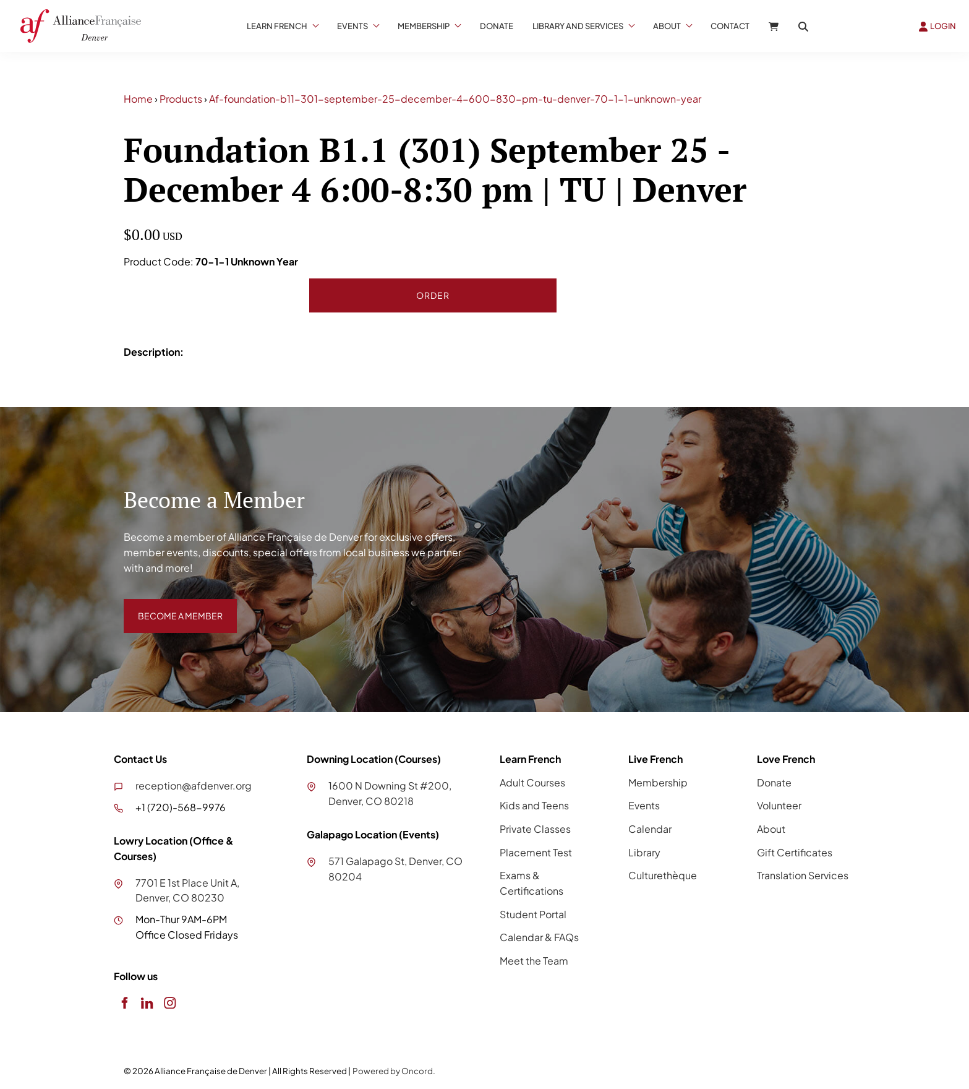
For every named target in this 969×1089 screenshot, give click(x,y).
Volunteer (779, 805)
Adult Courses (532, 782)
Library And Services (577, 26)
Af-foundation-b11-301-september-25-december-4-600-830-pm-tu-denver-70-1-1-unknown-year (455, 98)
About (667, 26)
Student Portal (533, 914)
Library (644, 852)
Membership (424, 26)
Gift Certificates (794, 852)
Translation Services (802, 875)
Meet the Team (534, 960)
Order (433, 295)
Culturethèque (662, 875)
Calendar (650, 828)
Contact (730, 26)
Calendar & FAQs (539, 937)
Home (138, 98)
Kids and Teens (534, 805)
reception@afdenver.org (193, 785)
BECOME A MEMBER (171, 606)
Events (352, 26)
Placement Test (536, 852)
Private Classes (535, 828)
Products (181, 98)
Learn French (277, 26)
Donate (496, 26)
